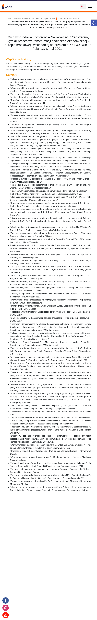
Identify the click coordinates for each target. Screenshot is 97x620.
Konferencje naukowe (45, 19)
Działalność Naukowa (24, 19)
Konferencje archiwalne (68, 19)
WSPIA (9, 19)
